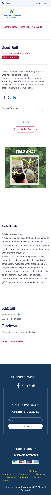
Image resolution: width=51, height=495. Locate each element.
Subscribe (25, 426)
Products (6, 474)
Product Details (9, 226)
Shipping (40, 474)
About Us (33, 471)
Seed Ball (38, 27)
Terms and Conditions (17, 477)
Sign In (37, 3)
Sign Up (46, 3)
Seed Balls (25, 27)
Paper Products (9, 27)
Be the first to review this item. (16, 53)
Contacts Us (25, 474)
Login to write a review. (13, 341)
